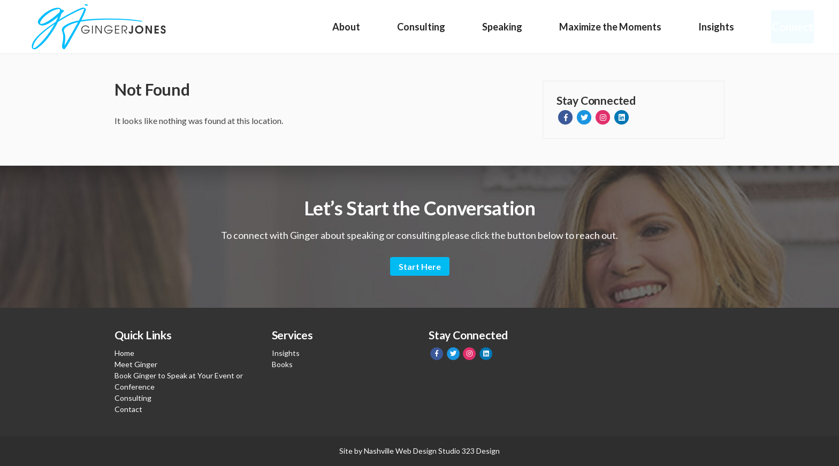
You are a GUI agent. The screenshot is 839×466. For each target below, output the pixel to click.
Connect (791, 27)
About (346, 27)
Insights (713, 27)
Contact (128, 409)
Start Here (420, 266)
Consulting (420, 27)
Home (124, 353)
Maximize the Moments (608, 27)
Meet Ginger (136, 364)
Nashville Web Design (400, 450)
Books (282, 364)
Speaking (501, 27)
